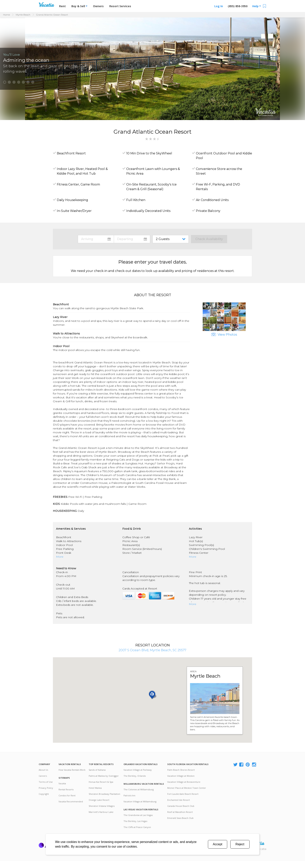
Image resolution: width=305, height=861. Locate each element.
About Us (43, 769)
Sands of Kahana (97, 769)
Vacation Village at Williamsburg (140, 801)
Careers (43, 775)
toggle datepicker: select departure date (132, 239)
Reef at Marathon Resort (180, 812)
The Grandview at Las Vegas (138, 815)
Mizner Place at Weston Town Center (186, 787)
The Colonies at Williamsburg (139, 789)
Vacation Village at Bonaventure (183, 781)
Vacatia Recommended (71, 801)
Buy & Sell (79, 6)
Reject (240, 844)
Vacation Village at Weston (181, 775)
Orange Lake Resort (99, 799)
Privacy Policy (46, 787)
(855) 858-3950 (237, 6)
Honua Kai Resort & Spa (101, 781)
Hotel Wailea (95, 787)
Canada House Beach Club (180, 805)
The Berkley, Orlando (135, 775)
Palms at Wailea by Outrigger (104, 775)
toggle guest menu (171, 239)
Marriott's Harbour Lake (101, 812)
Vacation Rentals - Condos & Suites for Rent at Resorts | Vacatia (46, 4)
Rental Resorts (66, 789)
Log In (218, 6)
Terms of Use (46, 781)
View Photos (224, 334)
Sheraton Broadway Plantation (104, 793)
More (59, 556)
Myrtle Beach (23, 14)
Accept (217, 844)
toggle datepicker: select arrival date (96, 239)
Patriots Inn (129, 795)
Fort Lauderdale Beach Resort (182, 793)
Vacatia (62, 783)
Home (6, 14)
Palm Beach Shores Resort (181, 769)
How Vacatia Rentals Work (72, 769)
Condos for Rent (67, 795)
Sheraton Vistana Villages (102, 805)
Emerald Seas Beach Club (180, 818)
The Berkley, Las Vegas (135, 821)
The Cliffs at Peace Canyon (137, 827)
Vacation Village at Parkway (138, 769)
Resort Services (120, 6)
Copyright (44, 793)
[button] (4, 82)
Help (256, 6)
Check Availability (209, 239)
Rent (62, 6)
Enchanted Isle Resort (178, 799)
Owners (98, 6)
